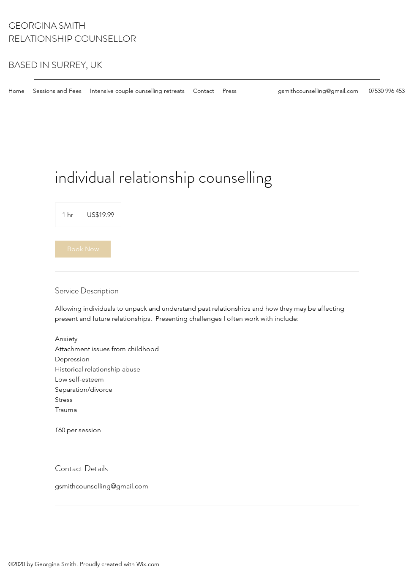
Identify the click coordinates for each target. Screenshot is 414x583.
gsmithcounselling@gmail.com (318, 91)
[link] (83, 249)
